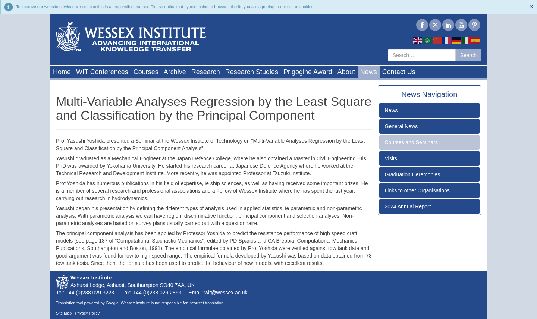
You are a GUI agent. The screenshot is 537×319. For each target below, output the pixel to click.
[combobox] (422, 55)
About (346, 72)
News (368, 72)
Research (205, 72)
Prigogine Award (307, 72)
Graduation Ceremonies (412, 174)
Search (468, 55)
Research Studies (251, 72)
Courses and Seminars (411, 142)
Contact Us (398, 72)
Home (62, 72)
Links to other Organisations (417, 190)
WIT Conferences (102, 72)
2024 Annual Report (408, 206)
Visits (391, 158)
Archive (175, 72)
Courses (146, 72)
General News (401, 126)
